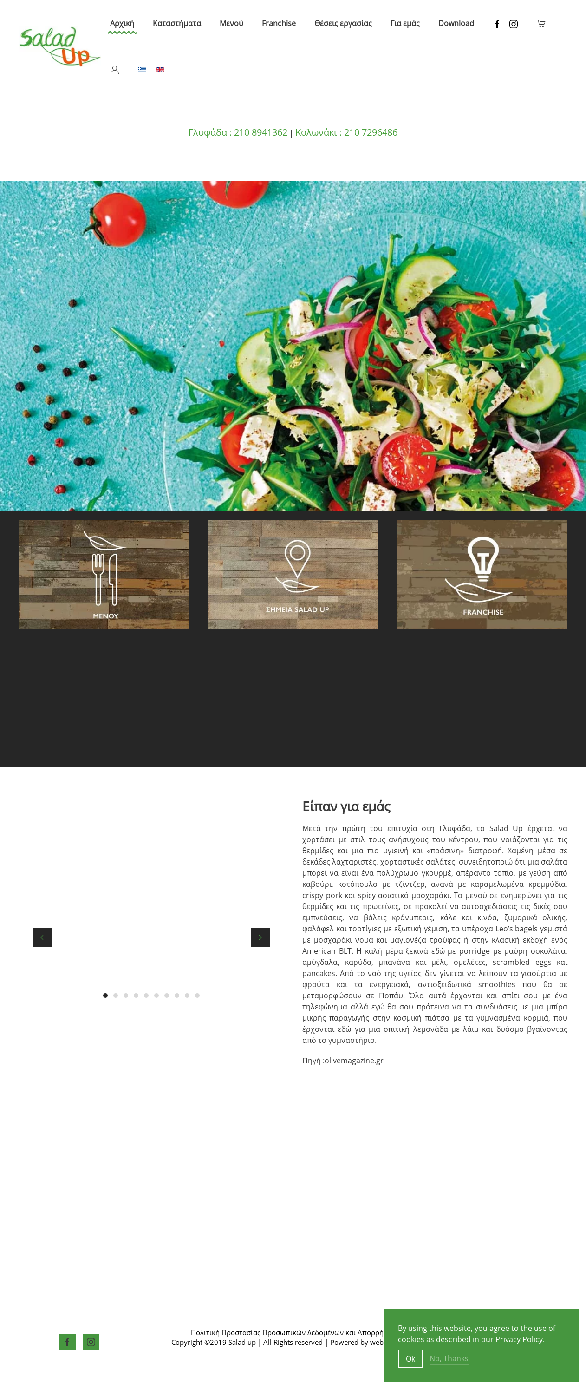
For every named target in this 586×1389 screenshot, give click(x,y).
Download (456, 23)
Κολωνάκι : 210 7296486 (346, 132)
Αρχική (122, 23)
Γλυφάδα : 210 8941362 (238, 132)
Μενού (231, 23)
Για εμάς (405, 23)
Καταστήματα (177, 23)
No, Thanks (449, 1358)
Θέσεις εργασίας (343, 23)
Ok (410, 1359)
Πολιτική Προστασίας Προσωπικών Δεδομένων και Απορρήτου (293, 1332)
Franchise (279, 23)
